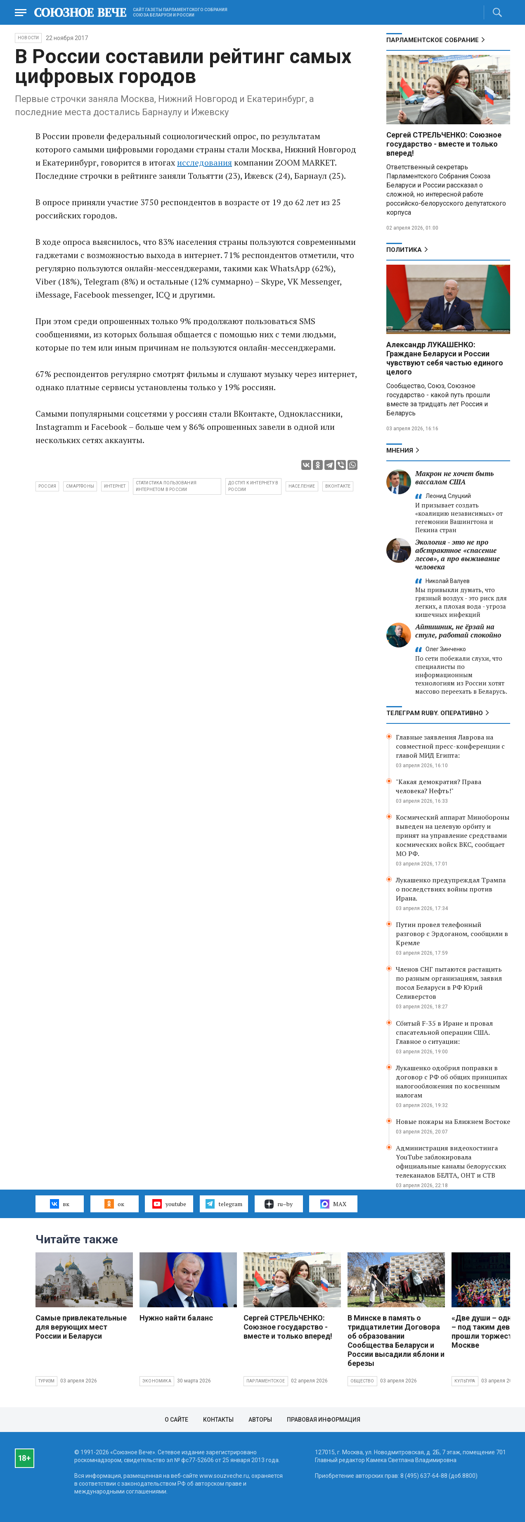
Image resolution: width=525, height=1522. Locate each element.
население (302, 486)
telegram (224, 1203)
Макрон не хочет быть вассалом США (454, 477)
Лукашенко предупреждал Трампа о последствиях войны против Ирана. (451, 889)
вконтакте (338, 486)
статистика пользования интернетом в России (166, 486)
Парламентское (265, 1381)
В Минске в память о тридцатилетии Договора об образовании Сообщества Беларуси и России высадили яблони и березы (396, 1340)
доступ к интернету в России (253, 486)
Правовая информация (323, 1419)
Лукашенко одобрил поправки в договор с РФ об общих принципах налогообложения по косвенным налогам (451, 1081)
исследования (204, 162)
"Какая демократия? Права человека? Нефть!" (438, 786)
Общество (362, 1381)
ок (114, 1203)
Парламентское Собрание (432, 40)
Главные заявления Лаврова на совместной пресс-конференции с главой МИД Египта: (450, 746)
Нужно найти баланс (176, 1317)
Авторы (260, 1419)
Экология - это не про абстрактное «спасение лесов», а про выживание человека (457, 554)
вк (59, 1203)
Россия (47, 486)
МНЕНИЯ (399, 450)
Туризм (46, 1381)
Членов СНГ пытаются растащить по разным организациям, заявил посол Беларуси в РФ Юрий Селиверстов (449, 983)
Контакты (218, 1419)
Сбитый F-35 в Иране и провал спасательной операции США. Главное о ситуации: (444, 1032)
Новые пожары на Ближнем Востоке (453, 1121)
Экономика (156, 1381)
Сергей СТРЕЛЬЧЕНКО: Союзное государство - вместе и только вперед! (443, 143)
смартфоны (80, 486)
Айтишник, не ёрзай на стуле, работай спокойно (458, 631)
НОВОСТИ (28, 38)
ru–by (279, 1204)
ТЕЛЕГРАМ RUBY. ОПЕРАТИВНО (434, 713)
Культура (464, 1381)
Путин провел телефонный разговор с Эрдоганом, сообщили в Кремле (452, 933)
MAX (333, 1204)
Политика (404, 250)
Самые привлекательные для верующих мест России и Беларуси (81, 1326)
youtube (169, 1203)
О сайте (176, 1419)
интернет (115, 486)
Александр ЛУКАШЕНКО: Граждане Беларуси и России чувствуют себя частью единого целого (444, 358)
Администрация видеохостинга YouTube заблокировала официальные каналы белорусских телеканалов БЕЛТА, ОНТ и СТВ (451, 1161)
